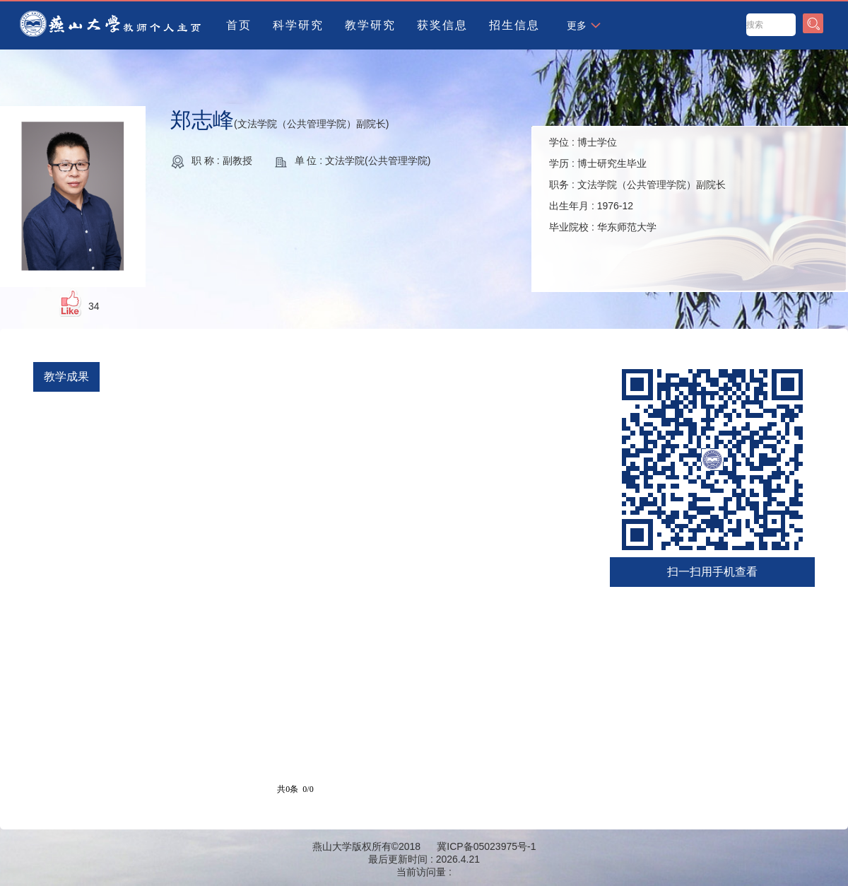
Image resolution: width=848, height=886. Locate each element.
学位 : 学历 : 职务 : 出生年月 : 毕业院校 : (637, 184)
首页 (239, 25)
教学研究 (370, 25)
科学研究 (298, 25)
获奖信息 (442, 25)
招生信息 (514, 25)
